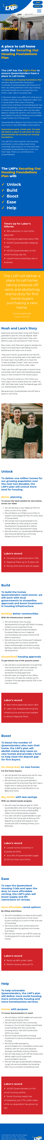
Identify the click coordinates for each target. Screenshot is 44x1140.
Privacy (14, 1139)
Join (38, 2)
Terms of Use (22, 1139)
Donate (38, 6)
